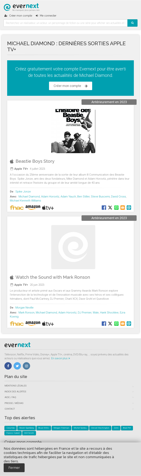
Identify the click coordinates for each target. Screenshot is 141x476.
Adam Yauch (68, 196)
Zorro (116, 428)
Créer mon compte (71, 86)
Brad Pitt (127, 428)
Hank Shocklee (109, 312)
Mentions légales (16, 385)
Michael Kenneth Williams (25, 200)
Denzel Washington (100, 428)
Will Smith (29, 433)
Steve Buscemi (100, 196)
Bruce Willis (43, 428)
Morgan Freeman (61, 428)
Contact (10, 408)
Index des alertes (15, 391)
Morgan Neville (24, 307)
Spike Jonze (23, 191)
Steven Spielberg (26, 428)
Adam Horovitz (50, 196)
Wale (96, 312)
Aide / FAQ (10, 397)
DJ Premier (84, 312)
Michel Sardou (80, 428)
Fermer (14, 468)
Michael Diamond (29, 196)
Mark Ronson (27, 312)
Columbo (10, 428)
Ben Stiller (83, 196)
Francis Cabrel (13, 433)
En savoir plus (60, 358)
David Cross (118, 196)
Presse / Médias (14, 403)
